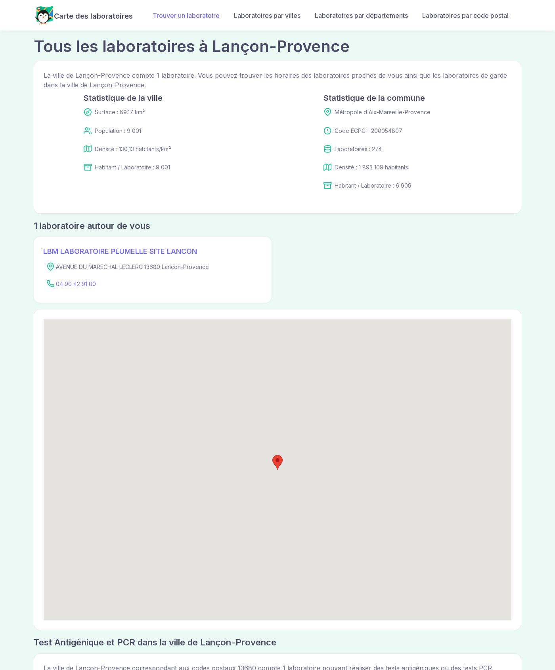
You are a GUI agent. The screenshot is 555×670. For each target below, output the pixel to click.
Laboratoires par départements (361, 15)
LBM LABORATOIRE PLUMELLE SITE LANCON (120, 251)
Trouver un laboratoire (186, 15)
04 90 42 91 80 (76, 283)
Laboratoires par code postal (465, 15)
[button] (277, 462)
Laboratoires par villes (267, 15)
